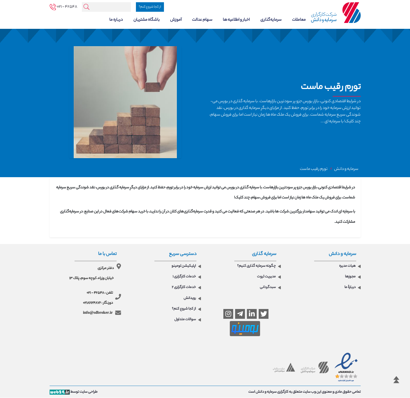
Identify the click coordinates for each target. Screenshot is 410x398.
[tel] (63, 7)
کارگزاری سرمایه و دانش (272, 392)
